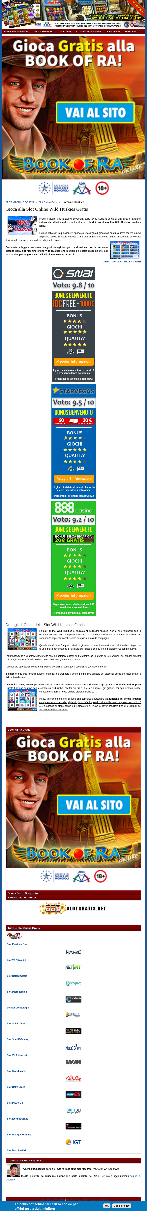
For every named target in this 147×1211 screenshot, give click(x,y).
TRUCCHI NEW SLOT (45, 31)
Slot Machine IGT (16, 1150)
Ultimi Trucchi (113, 31)
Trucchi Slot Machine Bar (16, 31)
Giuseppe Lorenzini (77, 1200)
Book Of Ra (130, 31)
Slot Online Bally (48, 202)
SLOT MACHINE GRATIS (88, 31)
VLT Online (66, 31)
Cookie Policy (122, 1207)
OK (107, 1207)
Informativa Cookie (100, 1200)
